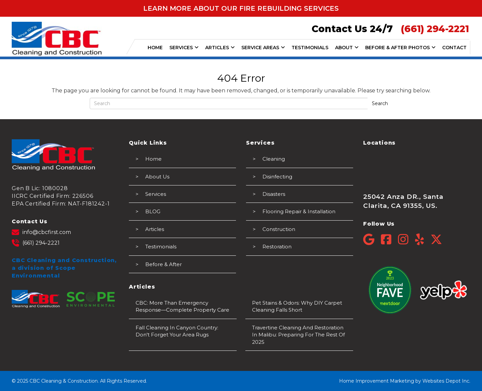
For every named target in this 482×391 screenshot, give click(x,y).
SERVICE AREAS (263, 48)
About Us (157, 176)
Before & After (163, 264)
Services (155, 194)
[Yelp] (422, 239)
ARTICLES (220, 48)
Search (380, 103)
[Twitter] (436, 239)
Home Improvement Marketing (376, 381)
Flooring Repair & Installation (298, 211)
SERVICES (183, 48)
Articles (154, 229)
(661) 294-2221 (36, 243)
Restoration (277, 246)
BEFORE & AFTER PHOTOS (400, 48)
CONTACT (454, 48)
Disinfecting (277, 176)
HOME (155, 48)
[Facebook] (389, 239)
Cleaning (273, 159)
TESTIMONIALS (310, 48)
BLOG (152, 211)
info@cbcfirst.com (41, 232)
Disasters (273, 194)
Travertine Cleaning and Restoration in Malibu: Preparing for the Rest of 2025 (298, 334)
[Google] (372, 239)
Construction (278, 229)
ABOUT (346, 48)
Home (153, 159)
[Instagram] (406, 239)
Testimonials (160, 246)
